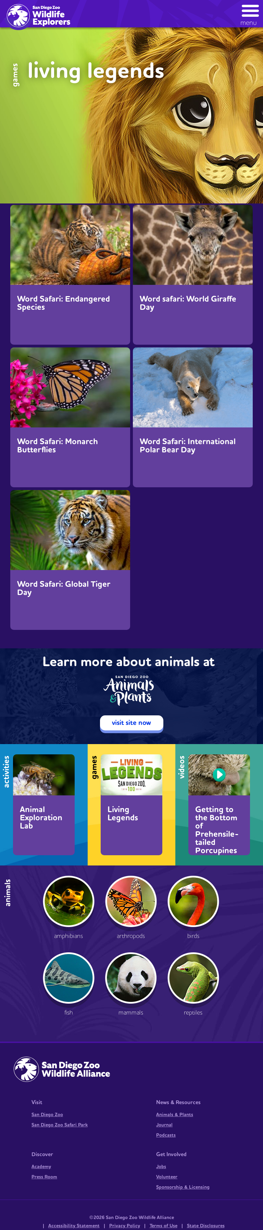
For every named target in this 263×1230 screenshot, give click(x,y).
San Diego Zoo (47, 1114)
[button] (250, 13)
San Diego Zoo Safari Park (60, 1125)
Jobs (161, 1166)
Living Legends (123, 814)
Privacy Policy (124, 1225)
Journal (164, 1125)
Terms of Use (163, 1225)
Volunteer (166, 1177)
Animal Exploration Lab (41, 818)
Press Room (44, 1177)
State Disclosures (206, 1225)
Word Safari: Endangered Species (63, 303)
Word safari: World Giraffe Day (188, 303)
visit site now (131, 723)
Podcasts (166, 1135)
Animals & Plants (174, 1114)
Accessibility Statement (74, 1225)
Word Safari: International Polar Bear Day (188, 446)
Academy (41, 1166)
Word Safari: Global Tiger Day (63, 588)
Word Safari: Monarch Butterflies (57, 446)
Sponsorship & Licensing (183, 1187)
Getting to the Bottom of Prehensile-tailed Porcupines (217, 829)
